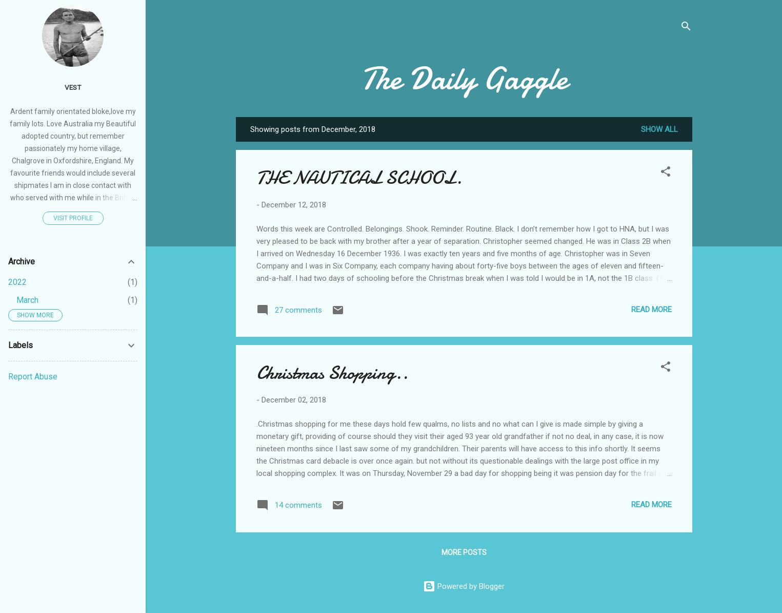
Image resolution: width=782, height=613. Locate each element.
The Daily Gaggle (464, 78)
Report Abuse (32, 376)
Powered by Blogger (464, 586)
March (27, 300)
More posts (464, 552)
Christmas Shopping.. (332, 373)
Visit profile (73, 218)
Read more (651, 309)
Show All (659, 129)
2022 (17, 282)
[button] (665, 173)
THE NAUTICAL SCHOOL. (359, 177)
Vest (73, 87)
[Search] (686, 28)
